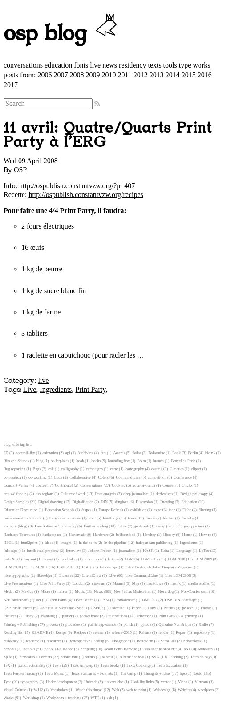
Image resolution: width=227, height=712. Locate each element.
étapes (86, 509)
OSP (20, 169)
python (145, 624)
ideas (49, 542)
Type (7, 682)
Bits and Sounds (16, 461)
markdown (154, 583)
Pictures (10, 616)
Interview (73, 550)
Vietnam (201, 682)
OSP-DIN (150, 600)
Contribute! (64, 485)
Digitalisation (82, 501)
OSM (105, 600)
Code (58, 477)
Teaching (176, 657)
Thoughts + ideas (157, 673)
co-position (12, 477)
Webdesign (161, 690)
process (52, 624)
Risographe (121, 641)
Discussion (144, 501)
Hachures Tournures (19, 534)
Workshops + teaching (63, 698)
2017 (11, 84)
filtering (205, 509)
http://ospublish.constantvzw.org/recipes (85, 194)
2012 (141, 75)
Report (181, 632)
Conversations (91, 485)
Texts (57, 665)
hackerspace (51, 534)
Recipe (61, 632)
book (80, 461)
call (51, 469)
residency (132, 65)
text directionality (31, 665)
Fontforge (110, 518)
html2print (29, 542)
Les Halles (69, 559)
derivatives (164, 493)
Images (65, 542)
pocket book (89, 616)
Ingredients (56, 389)
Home (187, 534)
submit (107, 657)
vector (166, 682)
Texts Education (169, 665)
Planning (48, 616)
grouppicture (194, 526)
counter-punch (144, 485)
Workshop (31, 698)
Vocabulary (59, 690)
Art (103, 453)
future (122, 526)
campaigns (94, 469)
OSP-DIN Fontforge (180, 600)
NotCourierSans (16, 600)
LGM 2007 (149, 559)
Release (145, 632)
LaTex (204, 550)
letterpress (93, 559)
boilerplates (60, 461)
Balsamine (156, 453)
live (95, 65)
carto (114, 469)
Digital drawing (50, 501)
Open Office (83, 600)
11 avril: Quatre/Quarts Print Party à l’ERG (108, 135)
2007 (60, 75)
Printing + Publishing (20, 624)
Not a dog (166, 591)
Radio (203, 624)
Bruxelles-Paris (183, 461)
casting (156, 469)
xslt (109, 698)
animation (50, 453)
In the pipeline (115, 542)
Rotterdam (145, 641)
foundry (188, 518)
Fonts (132, 518)
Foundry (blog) (16, 526)
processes (73, 624)
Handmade (77, 534)
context (42, 485)
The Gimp (128, 673)
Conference (183, 477)
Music (80, 591)
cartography (135, 469)
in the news (88, 542)
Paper (136, 608)
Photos (206, 608)
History (169, 534)
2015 (189, 75)
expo (157, 509)
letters (113, 559)
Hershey (149, 534)
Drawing (167, 501)
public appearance (102, 624)
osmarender (126, 600)
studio (90, 657)
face (172, 509)
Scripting (88, 649)
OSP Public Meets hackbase (62, 608)
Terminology (201, 657)
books (96, 461)
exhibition (138, 509)
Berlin (193, 453)
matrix (175, 583)
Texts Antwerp (81, 665)
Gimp (160, 526)
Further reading (96, 526)
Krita (165, 550)
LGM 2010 (12, 567)
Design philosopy (194, 493)
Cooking (118, 485)
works (201, 65)
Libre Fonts (134, 567)
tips (183, 673)
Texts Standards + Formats (92, 673)
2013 (157, 75)
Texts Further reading (20, 673)
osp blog (62, 33)
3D (6, 453)
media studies (199, 583)
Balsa (136, 453)
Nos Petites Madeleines (132, 591)
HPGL (9, 542)
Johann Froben (99, 550)
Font (92, 518)
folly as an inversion (65, 518)
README (40, 632)
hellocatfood (125, 534)
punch (128, 624)
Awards (119, 453)
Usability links (142, 682)
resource (32, 641)
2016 (205, 75)
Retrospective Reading (86, 641)
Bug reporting (14, 469)
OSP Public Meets (18, 608)
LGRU (87, 567)
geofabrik (141, 526)
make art (98, 583)
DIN (104, 501)
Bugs (37, 469)
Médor (9, 591)
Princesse (143, 616)
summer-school (132, 657)
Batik (176, 453)
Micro (45, 591)
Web (115, 690)
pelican (187, 608)
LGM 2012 (65, 567)
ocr (38, 600)
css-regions (44, 493)
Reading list (13, 632)
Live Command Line (141, 575)
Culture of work (73, 493)
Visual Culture (15, 690)
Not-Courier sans (194, 591)
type (185, 65)
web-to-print (136, 690)
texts (154, 65)
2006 (44, 75)
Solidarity (205, 649)
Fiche (186, 509)
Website (184, 690)
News (98, 591)
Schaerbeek (192, 641)
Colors (103, 477)
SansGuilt (168, 641)
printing (191, 616)
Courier (168, 485)
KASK (148, 550)
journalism (127, 550)
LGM (129, 559)
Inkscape (10, 550)
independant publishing (154, 542)
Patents (168, 608)
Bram (141, 461)
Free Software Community (56, 526)
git (175, 526)
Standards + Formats (36, 657)
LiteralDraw (91, 575)
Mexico (27, 591)
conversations (23, 65)
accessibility (25, 453)
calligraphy (70, 469)
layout (48, 559)
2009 (92, 75)
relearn (98, 632)
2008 (76, 75)
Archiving (85, 453)
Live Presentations (18, 583)
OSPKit (97, 608)
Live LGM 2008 (178, 575)
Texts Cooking (138, 665)
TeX (7, 665)
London (78, 583)
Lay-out (30, 559)
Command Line (128, 477)
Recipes (80, 632)
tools (170, 65)
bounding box (119, 461)
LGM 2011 (39, 567)
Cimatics (176, 469)
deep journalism (135, 493)
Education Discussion (20, 509)
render (163, 632)
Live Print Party (52, 583)
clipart (196, 469)
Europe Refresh (111, 509)
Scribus (29, 649)
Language (184, 550)
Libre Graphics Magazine (173, 567)
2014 (173, 75)
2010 (108, 75)
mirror (62, 591)
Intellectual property (43, 550)
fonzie (150, 518)
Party (152, 608)
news (109, 65)
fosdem (168, 518)
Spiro (8, 657)
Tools (197, 673)
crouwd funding (16, 493)
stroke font (69, 657)
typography (29, 682)
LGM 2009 (203, 559)
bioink (210, 453)
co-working (37, 477)
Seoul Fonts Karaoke (120, 649)
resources (53, 641)
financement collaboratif (23, 518)
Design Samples (16, 501)
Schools (10, 649)
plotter (67, 616)
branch (158, 461)
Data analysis (105, 493)
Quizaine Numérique (174, 624)
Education (189, 501)
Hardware (101, 534)
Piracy (28, 616)
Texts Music (54, 673)
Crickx (187, 485)
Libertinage (109, 567)
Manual (119, 583)
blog (40, 461)
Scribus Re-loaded (59, 649)
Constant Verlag (16, 485)
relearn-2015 (122, 632)
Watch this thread (88, 690)
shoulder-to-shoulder (160, 649)
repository (202, 632)
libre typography (16, 575)
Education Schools (59, 509)
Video (182, 682)
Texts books (110, 665)
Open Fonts (58, 600)
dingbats (122, 501)
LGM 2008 (176, 559)
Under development (61, 682)
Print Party (90, 389)
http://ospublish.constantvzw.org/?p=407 (77, 185)
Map (135, 583)
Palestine (117, 608)
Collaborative (80, 477)
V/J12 (38, 690)
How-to (205, 534)
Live (29, 389)
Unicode (90, 682)
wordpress (206, 690)
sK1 (187, 649)
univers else (114, 682)
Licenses (66, 575)
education (58, 65)
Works (9, 698)
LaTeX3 (10, 559)
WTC (94, 698)
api (67, 453)
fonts (81, 65)
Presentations (116, 616)
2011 (124, 75)
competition (157, 477)
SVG (156, 657)
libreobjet (44, 575)
